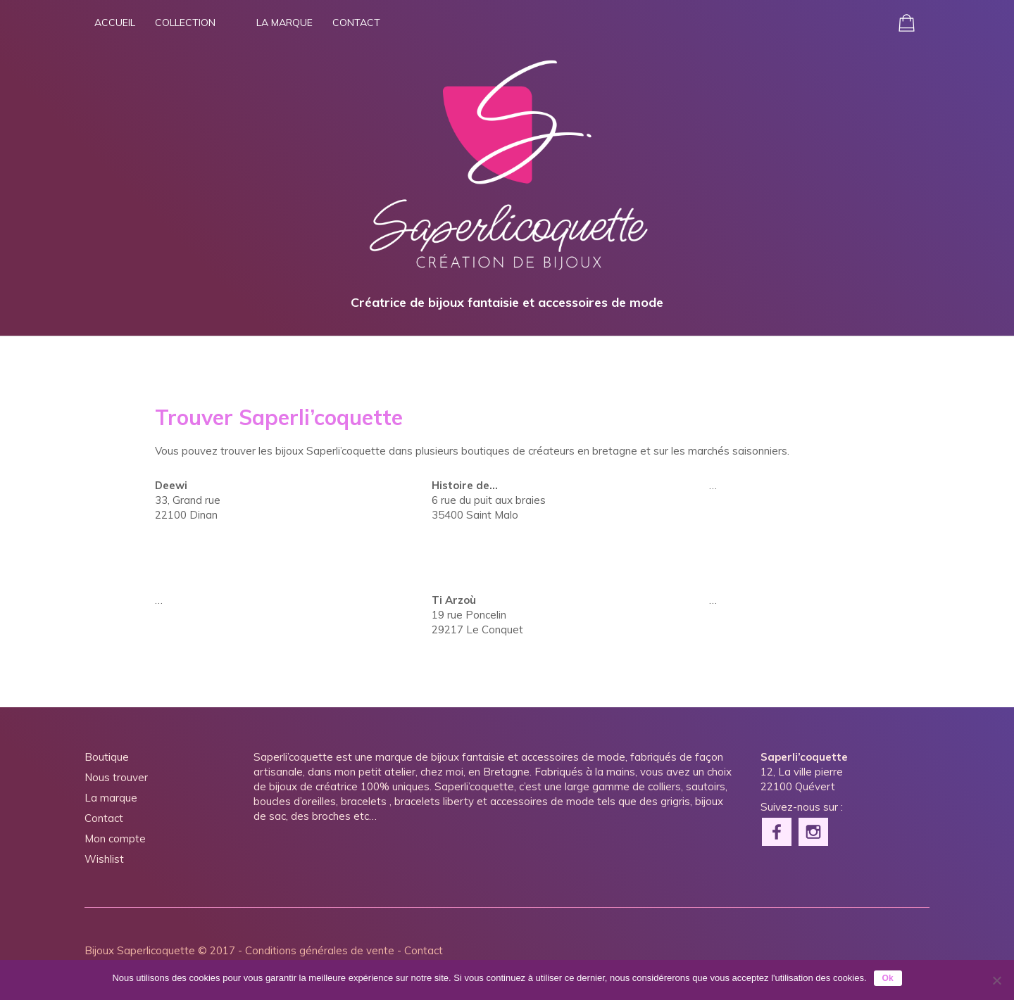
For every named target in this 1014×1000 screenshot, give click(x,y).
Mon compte (115, 838)
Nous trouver (116, 777)
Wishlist (104, 859)
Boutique (106, 757)
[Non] (996, 980)
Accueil (114, 22)
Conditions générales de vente (319, 950)
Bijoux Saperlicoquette (139, 950)
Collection (185, 22)
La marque (284, 22)
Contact (356, 22)
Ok (888, 978)
